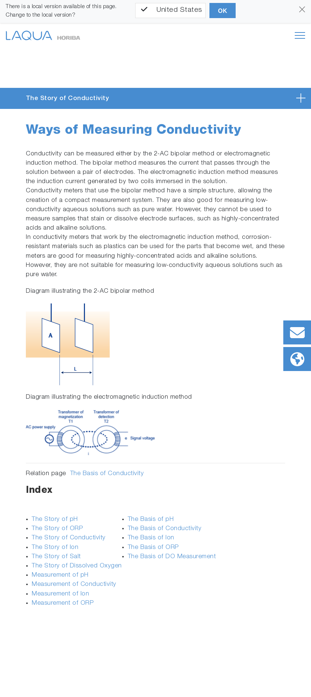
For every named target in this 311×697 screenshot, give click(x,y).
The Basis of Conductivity (107, 474)
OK (222, 11)
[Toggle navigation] (300, 35)
